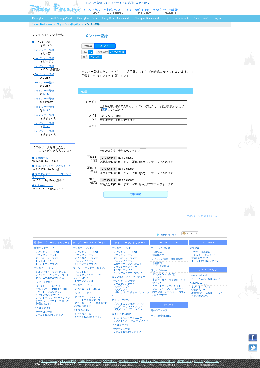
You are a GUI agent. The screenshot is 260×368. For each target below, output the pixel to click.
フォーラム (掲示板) (68, 24)
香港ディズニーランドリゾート (52, 242)
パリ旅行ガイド (82, 306)
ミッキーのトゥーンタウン (127, 272)
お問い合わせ (159, 294)
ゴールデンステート (124, 283)
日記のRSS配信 (199, 296)
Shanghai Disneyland (146, 18)
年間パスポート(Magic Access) (52, 289)
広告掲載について (128, 361)
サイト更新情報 (160, 266)
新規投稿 (157, 252)
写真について (198, 290)
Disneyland (38, 18)
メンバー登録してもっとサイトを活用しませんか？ (117, 2)
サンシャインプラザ (124, 280)
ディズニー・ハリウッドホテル (52, 275)
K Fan (46, 93)
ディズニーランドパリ (85, 248)
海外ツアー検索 (159, 310)
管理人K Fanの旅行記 (163, 274)
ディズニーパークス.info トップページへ (55, 7)
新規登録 (194, 248)
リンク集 (157, 277)
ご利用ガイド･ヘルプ (89, 361)
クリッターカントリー (125, 266)
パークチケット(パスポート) (50, 286)
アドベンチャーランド (47, 258)
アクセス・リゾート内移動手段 (52, 300)
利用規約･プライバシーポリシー (158, 361)
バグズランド (120, 289)
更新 (104, 109)
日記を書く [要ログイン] (204, 255)
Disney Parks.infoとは (201, 275)
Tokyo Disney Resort (176, 18)
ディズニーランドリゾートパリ (91, 242)
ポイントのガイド (200, 287)
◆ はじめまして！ (42, 185)
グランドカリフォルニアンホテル (131, 303)
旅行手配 (169, 304)
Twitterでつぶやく (166, 235)
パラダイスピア (121, 286)
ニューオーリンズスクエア (127, 263)
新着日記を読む (199, 258)
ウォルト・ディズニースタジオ (89, 268)
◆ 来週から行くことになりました (51, 166)
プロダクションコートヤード (89, 275)
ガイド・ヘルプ (208, 269)
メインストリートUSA (47, 252)
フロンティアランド (85, 261)
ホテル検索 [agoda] (161, 315)
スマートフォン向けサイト (166, 286)
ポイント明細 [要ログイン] (205, 261)
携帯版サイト (184, 361)
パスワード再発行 (200, 252)
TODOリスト (110, 361)
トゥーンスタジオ (83, 280)
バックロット (81, 277)
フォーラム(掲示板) (161, 248)
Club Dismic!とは (199, 283)
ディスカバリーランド (86, 258)
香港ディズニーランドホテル (51, 272)
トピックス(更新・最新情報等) (167, 259)
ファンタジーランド (46, 255)
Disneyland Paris (87, 18)
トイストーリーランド (47, 263)
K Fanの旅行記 (68, 361)
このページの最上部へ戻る (203, 216)
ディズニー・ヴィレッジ (87, 297)
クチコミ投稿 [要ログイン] (49, 314)
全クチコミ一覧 (44, 311)
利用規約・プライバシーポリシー (170, 292)
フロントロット (82, 272)
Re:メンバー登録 (44, 50)
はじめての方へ (159, 270)
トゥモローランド (45, 261)
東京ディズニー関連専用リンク (169, 280)
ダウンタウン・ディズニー (127, 317)
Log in (217, 18)
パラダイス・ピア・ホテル (127, 309)
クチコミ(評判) (42, 307)
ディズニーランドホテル (87, 289)
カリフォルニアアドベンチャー (128, 276)
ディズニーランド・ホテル (127, 306)
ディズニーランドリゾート (130, 242)
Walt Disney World (61, 17)
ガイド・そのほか (43, 282)
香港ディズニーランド (46, 248)
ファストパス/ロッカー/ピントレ (53, 297)
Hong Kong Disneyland (115, 18)
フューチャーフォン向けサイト (169, 289)
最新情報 (157, 263)
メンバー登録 (96, 36)
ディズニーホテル (43, 268)
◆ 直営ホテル (40, 157)
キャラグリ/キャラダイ (48, 294)
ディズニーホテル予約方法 (50, 277)
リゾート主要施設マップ (49, 292)
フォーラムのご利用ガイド (205, 279)
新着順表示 (158, 255)
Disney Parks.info (42, 24)
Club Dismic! (201, 18)
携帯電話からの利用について (206, 293)
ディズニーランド (121, 248)
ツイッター (158, 283)
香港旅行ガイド (44, 303)
